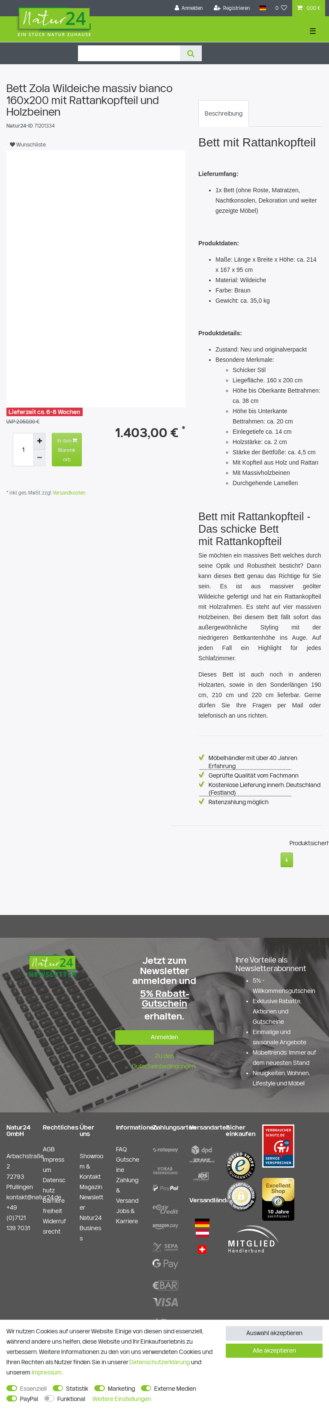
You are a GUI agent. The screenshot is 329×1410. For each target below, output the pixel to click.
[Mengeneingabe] (23, 449)
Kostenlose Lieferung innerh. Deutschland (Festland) (264, 788)
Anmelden (164, 1037)
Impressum (47, 1372)
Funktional (71, 1398)
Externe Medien (175, 1388)
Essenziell (33, 1388)
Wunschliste (28, 144)
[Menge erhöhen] (39, 441)
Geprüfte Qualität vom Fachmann (254, 775)
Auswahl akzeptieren (274, 1333)
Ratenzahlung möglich (239, 802)
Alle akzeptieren (274, 1350)
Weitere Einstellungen (122, 1398)
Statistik (77, 1388)
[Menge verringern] (39, 458)
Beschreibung (223, 113)
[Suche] (191, 53)
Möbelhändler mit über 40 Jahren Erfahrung (253, 761)
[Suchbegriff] (129, 53)
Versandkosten (68, 492)
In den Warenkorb (67, 448)
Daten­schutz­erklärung (159, 1362)
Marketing (121, 1388)
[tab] (223, 113)
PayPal (29, 1398)
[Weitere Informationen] (287, 860)
